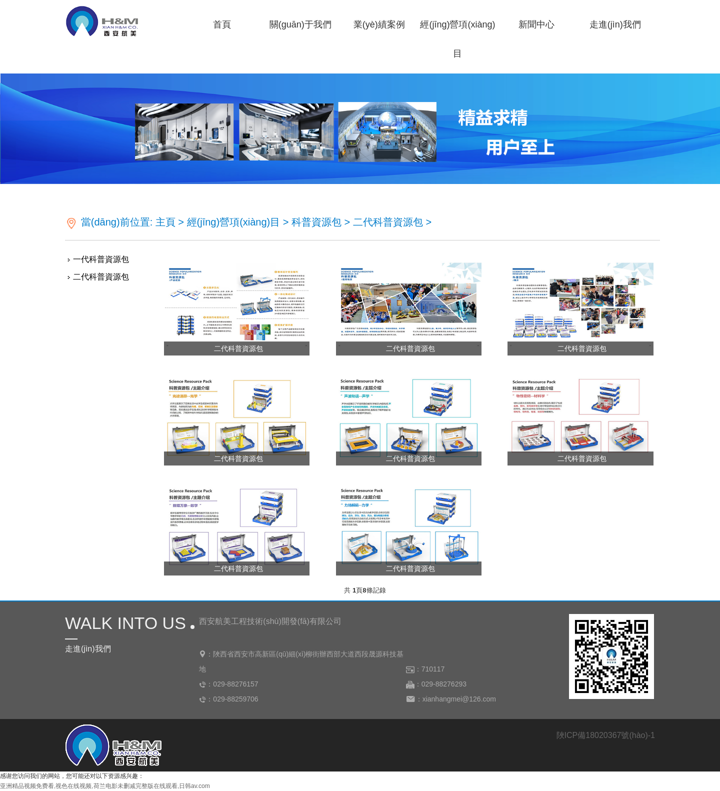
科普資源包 (317, 222)
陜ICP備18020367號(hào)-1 (605, 735)
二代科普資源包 (388, 222)
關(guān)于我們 (301, 25)
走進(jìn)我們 (615, 25)
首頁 (222, 25)
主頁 (166, 222)
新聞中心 (536, 25)
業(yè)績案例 (379, 25)
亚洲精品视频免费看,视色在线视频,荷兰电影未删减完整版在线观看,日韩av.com (105, 786)
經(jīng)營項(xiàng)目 (457, 29)
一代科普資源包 (101, 259)
